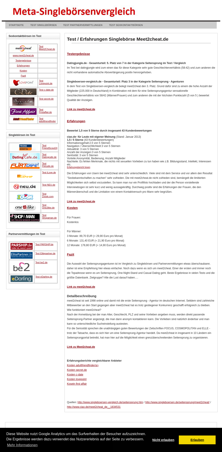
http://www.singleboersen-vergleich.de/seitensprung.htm (110, 402)
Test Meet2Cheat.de (47, 47)
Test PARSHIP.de (44, 244)
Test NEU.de (48, 184)
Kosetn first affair (77, 383)
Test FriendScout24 (49, 146)
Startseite (16, 25)
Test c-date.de (46, 89)
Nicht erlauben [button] (163, 440)
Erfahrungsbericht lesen (78, 167)
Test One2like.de (48, 206)
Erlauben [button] (197, 440)
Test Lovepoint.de (45, 82)
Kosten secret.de (77, 369)
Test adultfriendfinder (47, 120)
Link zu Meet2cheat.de (81, 346)
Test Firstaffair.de (45, 110)
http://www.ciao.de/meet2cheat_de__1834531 (94, 406)
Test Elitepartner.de (45, 253)
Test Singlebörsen (43, 25)
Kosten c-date (75, 374)
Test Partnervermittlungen (82, 25)
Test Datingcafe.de (49, 155)
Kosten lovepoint (77, 379)
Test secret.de (46, 98)
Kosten (72, 208)
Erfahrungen (76, 121)
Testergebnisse (78, 54)
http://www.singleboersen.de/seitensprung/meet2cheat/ (177, 402)
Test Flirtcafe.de (48, 164)
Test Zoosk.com (48, 195)
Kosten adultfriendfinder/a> (83, 365)
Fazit (70, 254)
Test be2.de (41, 262)
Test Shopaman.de (49, 216)
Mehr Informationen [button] (22, 445)
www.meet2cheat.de (23, 55)
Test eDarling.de (43, 276)
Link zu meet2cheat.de (81, 109)
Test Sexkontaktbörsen (126, 25)
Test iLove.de (49, 172)
